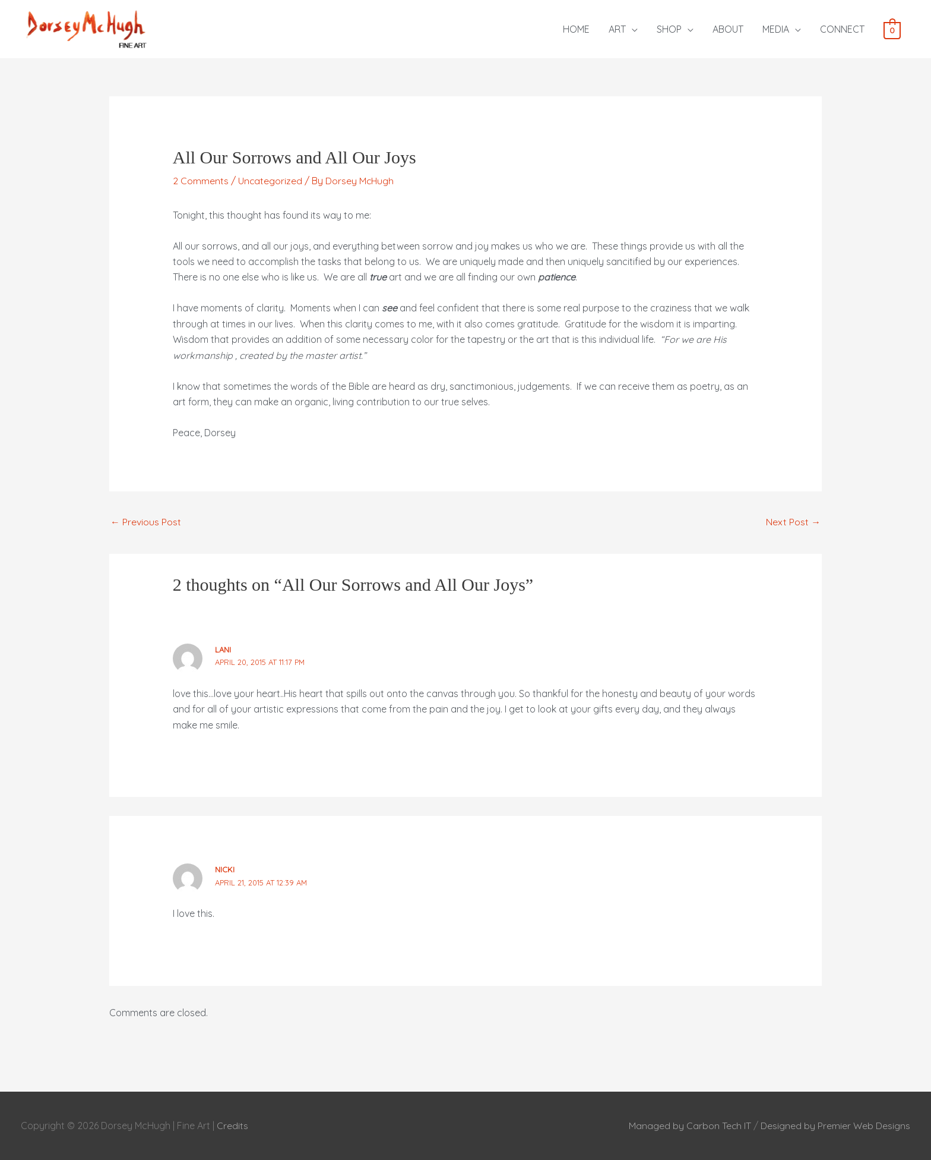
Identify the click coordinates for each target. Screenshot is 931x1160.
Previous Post (145, 522)
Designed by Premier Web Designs (835, 1125)
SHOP (669, 29)
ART (617, 29)
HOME (576, 29)
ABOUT (727, 29)
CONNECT (842, 29)
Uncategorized (270, 181)
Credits (232, 1125)
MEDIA (775, 29)
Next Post (793, 522)
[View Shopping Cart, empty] (892, 30)
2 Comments (201, 181)
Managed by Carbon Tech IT (689, 1125)
